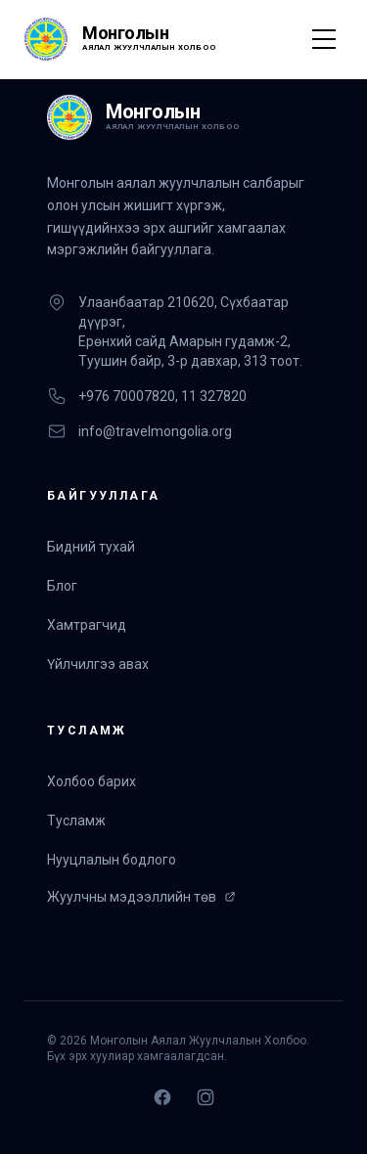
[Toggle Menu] (324, 39)
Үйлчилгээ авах (98, 664)
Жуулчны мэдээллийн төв (141, 897)
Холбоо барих (91, 781)
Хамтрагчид (86, 625)
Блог (62, 586)
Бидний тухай (91, 547)
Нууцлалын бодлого (111, 859)
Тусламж (76, 820)
